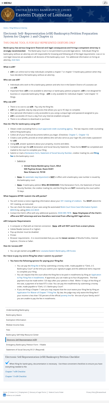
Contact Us (13, 392)
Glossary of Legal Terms (38, 392)
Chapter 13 (83, 134)
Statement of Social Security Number (56, 153)
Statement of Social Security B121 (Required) (25, 349)
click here (16, 60)
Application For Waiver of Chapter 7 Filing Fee (36, 292)
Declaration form (32, 153)
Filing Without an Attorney (18, 28)
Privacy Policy (91, 392)
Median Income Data (15, 325)
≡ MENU (7, 2)
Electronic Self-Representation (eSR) (22, 339)
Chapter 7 (73, 134)
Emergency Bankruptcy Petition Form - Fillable (26, 344)
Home (5, 28)
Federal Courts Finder (56, 392)
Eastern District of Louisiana (44, 15)
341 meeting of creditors (71, 201)
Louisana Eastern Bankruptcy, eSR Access (58, 251)
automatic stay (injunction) (37, 177)
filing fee (34, 265)
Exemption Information (16, 320)
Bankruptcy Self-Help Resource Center (22, 334)
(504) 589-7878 (64, 213)
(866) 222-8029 (33, 210)
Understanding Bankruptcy (17, 310)
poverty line (66, 295)
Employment (23, 392)
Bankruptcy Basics (14, 315)
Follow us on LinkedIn (13, 395)
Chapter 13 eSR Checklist (15, 376)
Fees (8, 330)
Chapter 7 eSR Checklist (15, 371)
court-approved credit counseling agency (55, 129)
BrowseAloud (101, 392)
